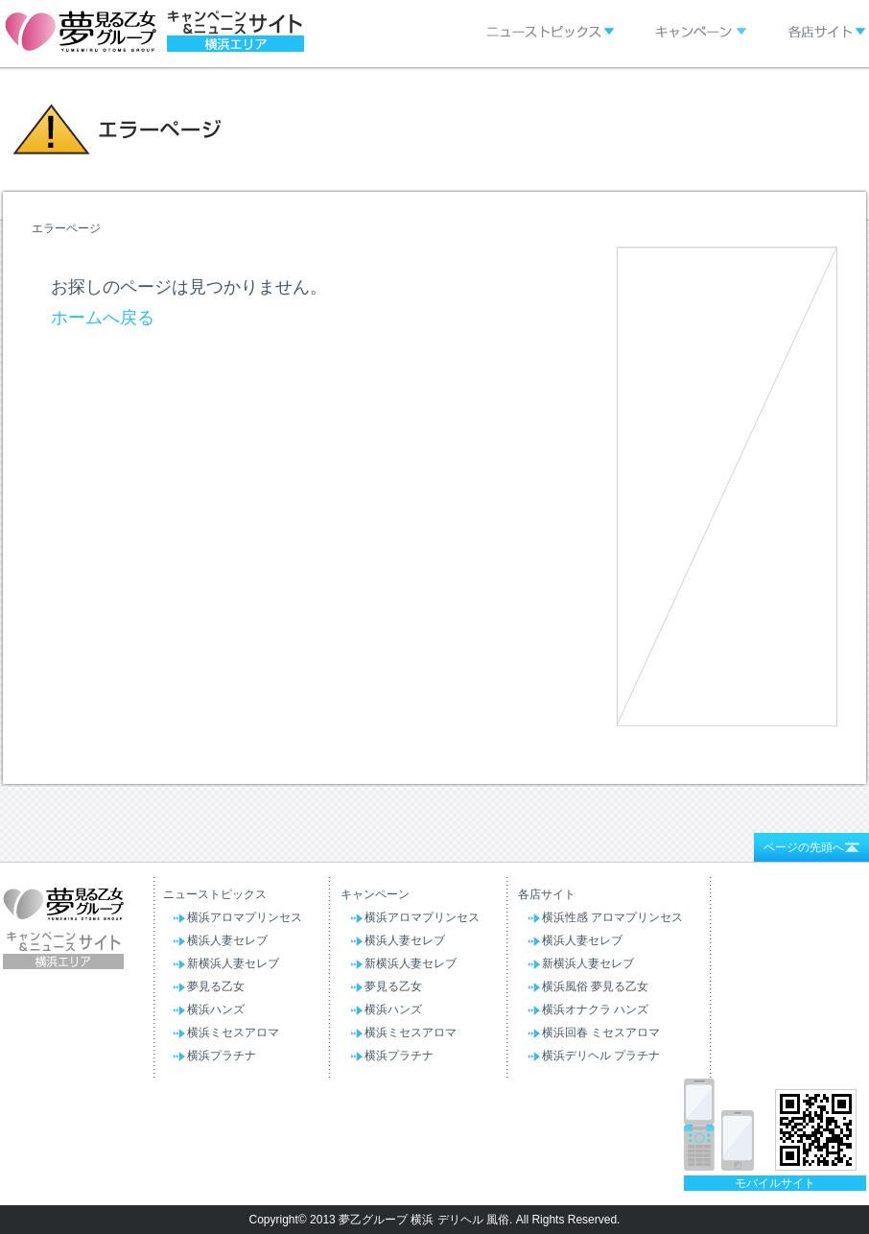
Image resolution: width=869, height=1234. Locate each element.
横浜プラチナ (221, 1055)
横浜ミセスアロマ (233, 1032)
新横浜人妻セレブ (233, 963)
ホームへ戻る (102, 317)
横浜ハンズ (216, 1009)
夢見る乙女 (216, 986)
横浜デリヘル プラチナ (601, 1055)
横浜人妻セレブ (227, 940)
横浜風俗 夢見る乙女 (595, 986)
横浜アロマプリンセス (244, 917)
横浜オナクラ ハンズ (595, 1009)
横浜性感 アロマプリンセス (612, 917)
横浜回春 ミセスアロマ (601, 1032)
